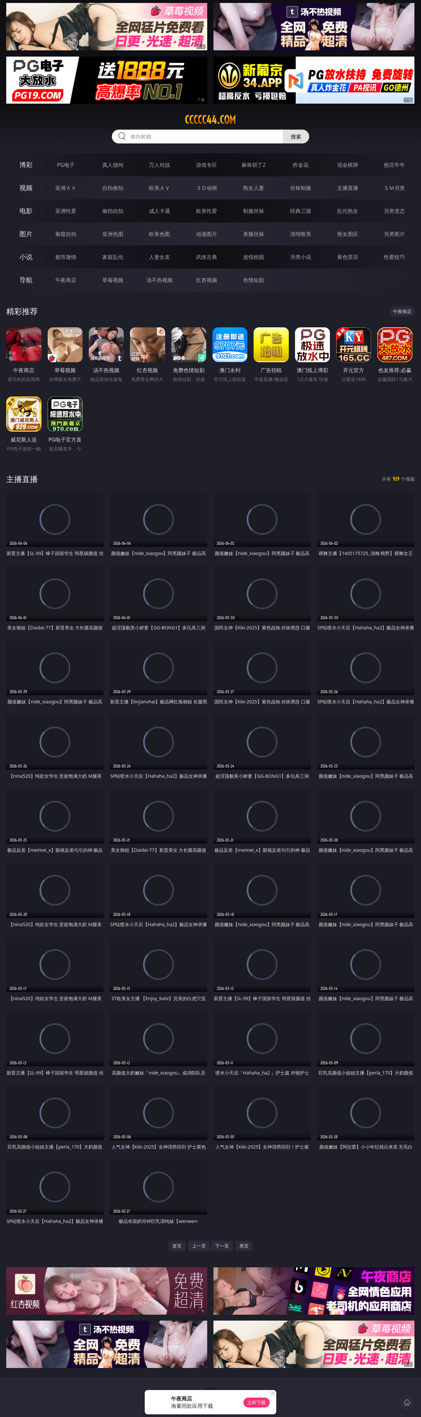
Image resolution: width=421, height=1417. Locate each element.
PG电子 (65, 164)
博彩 (26, 164)
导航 (26, 279)
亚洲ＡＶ (65, 187)
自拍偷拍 (112, 187)
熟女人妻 (253, 187)
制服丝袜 (253, 211)
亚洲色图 (112, 234)
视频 (26, 187)
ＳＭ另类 (394, 187)
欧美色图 (159, 234)
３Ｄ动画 (206, 187)
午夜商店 (65, 280)
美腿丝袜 (253, 234)
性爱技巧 (394, 257)
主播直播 (347, 187)
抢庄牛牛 (394, 164)
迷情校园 (253, 257)
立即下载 (256, 1402)
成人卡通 (159, 211)
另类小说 (300, 257)
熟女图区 (347, 234)
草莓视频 (112, 280)
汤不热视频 (159, 280)
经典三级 (300, 211)
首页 (177, 1246)
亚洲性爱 (65, 211)
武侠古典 (206, 257)
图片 (26, 233)
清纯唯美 (300, 234)
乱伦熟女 (347, 211)
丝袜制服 (300, 187)
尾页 (244, 1246)
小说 (26, 256)
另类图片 (394, 234)
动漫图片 (206, 234)
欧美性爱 (206, 211)
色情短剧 (253, 280)
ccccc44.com (210, 119)
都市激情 (65, 257)
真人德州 (112, 164)
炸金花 (301, 164)
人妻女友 (159, 257)
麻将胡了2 (253, 164)
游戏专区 (206, 164)
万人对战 (159, 164)
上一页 (199, 1246)
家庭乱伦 (112, 257)
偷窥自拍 (65, 234)
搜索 (296, 136)
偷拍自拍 (112, 211)
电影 (26, 210)
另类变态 (394, 211)
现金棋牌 (347, 164)
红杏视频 (206, 280)
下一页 (222, 1246)
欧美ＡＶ (159, 187)
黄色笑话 (347, 257)
